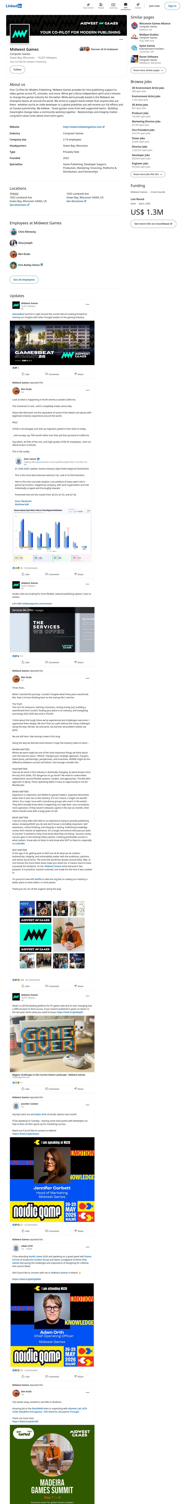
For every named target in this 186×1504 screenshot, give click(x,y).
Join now (154, 6)
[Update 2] (66, 478)
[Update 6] (66, 1164)
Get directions (20, 205)
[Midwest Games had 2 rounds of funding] (148, 192)
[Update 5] (66, 1041)
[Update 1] (66, 338)
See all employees (24, 279)
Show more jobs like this (148, 174)
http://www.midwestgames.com (84, 127)
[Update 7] (66, 1308)
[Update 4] (66, 828)
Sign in (172, 6)
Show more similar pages (148, 70)
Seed (140, 203)
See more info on (153, 224)
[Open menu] (121, 39)
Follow (17, 69)
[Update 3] (66, 622)
